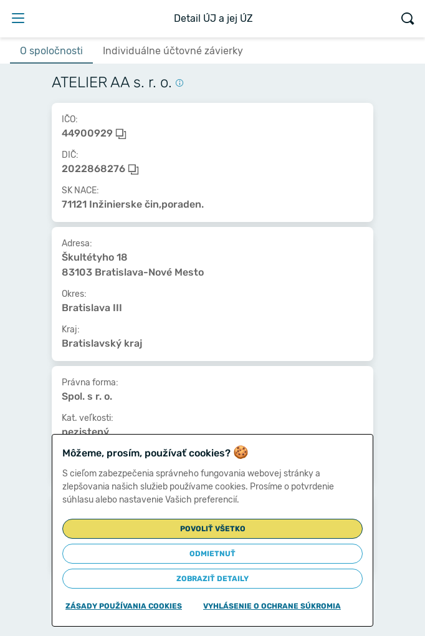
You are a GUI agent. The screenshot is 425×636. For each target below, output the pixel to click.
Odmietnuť (212, 553)
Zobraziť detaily (212, 578)
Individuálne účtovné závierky (173, 51)
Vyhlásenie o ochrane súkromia (272, 606)
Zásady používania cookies (123, 606)
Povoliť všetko (213, 528)
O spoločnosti (51, 51)
